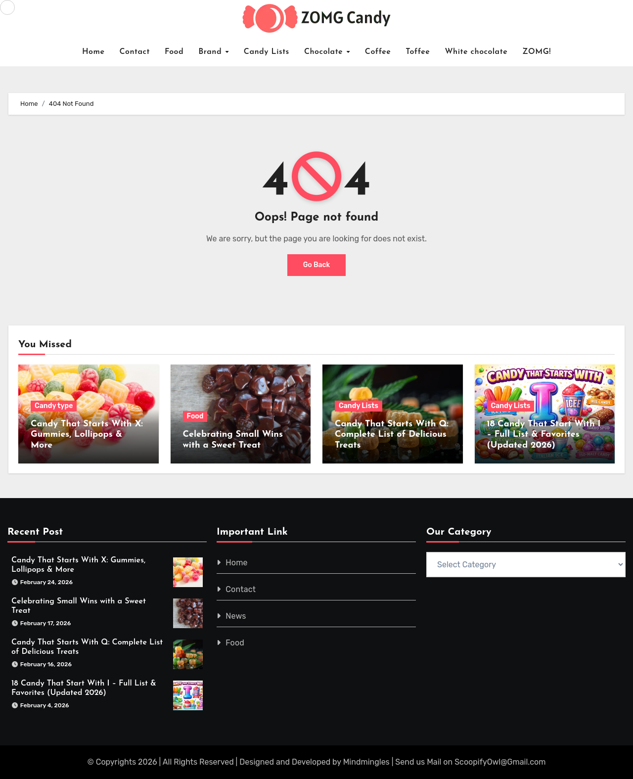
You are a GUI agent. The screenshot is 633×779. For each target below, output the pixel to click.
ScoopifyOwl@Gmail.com (499, 762)
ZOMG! (536, 52)
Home (93, 52)
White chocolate (476, 52)
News (236, 616)
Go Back (316, 265)
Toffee (418, 52)
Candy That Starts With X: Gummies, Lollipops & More (87, 434)
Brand (211, 52)
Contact (134, 52)
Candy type (54, 406)
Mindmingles (366, 762)
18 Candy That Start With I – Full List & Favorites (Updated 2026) (544, 434)
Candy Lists (266, 52)
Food (174, 52)
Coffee (378, 52)
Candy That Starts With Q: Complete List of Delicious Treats (392, 434)
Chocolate (325, 52)
